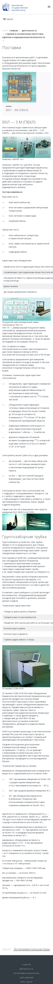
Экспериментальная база (32, 949)
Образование (26, 977)
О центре (26, 964)
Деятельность (26, 969)
